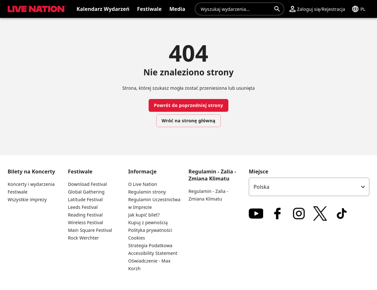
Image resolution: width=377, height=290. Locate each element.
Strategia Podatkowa (150, 245)
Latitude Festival (85, 199)
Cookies (136, 238)
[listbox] (309, 187)
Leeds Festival (83, 207)
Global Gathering (86, 192)
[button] (317, 9)
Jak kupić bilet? (144, 215)
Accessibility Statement (152, 253)
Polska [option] (262, 186)
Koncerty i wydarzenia (31, 184)
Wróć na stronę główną (188, 121)
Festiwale (17, 192)
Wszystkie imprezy (27, 199)
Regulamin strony (147, 192)
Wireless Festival (85, 222)
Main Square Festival (90, 230)
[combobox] (235, 9)
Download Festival (87, 184)
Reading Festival (85, 215)
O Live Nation (142, 184)
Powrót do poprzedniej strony (188, 105)
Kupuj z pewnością (148, 222)
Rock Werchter (83, 238)
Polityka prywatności (150, 230)
